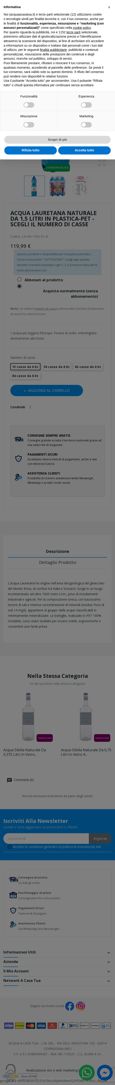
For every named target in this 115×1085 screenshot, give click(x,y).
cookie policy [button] (82, 28)
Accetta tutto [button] (84, 150)
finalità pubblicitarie (53, 50)
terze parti (73, 32)
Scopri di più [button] (57, 139)
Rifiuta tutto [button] (30, 150)
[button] (109, 7)
